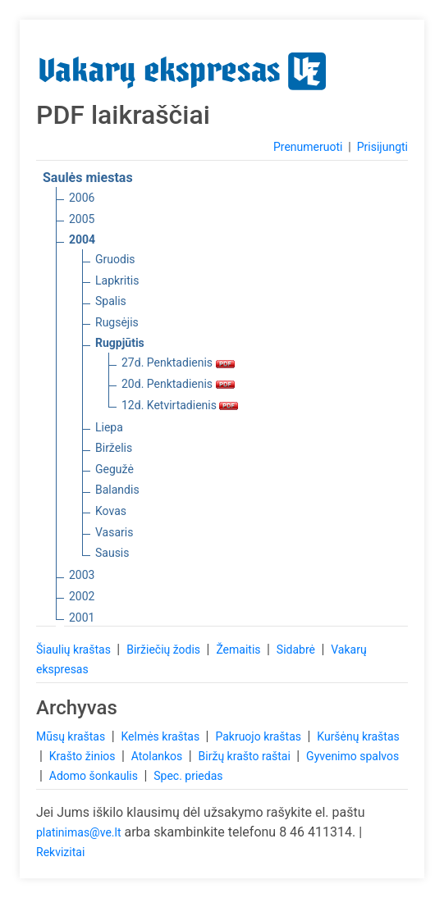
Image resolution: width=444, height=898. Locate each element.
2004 (82, 239)
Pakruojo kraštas (259, 736)
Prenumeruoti (307, 146)
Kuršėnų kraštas (358, 736)
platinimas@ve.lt (78, 832)
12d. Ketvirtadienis (179, 405)
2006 (81, 197)
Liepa (109, 427)
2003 (81, 574)
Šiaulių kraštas (74, 649)
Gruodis (115, 259)
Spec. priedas (187, 775)
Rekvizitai (60, 852)
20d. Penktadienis (178, 383)
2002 (81, 596)
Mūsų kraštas (72, 736)
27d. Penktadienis (178, 362)
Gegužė (114, 469)
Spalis (110, 301)
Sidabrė (297, 649)
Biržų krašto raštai (246, 756)
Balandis (117, 489)
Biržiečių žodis (164, 649)
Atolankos (158, 756)
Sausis (112, 552)
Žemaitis (239, 649)
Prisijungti (382, 146)
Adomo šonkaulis (95, 775)
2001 (81, 617)
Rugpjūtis (119, 342)
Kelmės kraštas (161, 736)
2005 (81, 219)
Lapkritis (117, 280)
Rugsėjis (117, 322)
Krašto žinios (83, 756)
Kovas (110, 510)
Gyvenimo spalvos (352, 756)
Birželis (113, 447)
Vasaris (114, 532)
